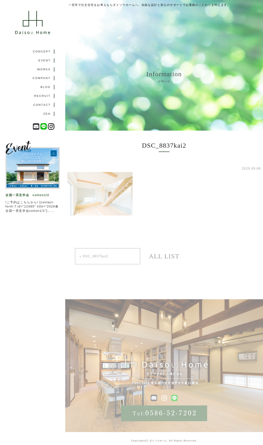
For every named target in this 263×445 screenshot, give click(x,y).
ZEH (47, 113)
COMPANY (42, 78)
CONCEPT (42, 51)
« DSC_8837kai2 (94, 256)
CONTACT (42, 104)
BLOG (45, 87)
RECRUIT (42, 96)
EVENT (44, 60)
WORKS (44, 69)
